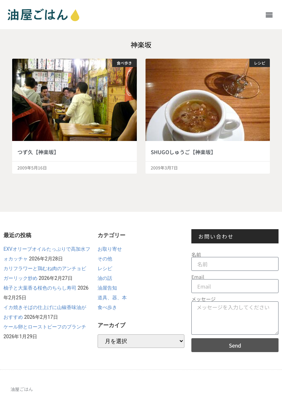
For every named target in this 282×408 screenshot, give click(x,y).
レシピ (105, 268)
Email (197, 276)
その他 (105, 258)
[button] (269, 14)
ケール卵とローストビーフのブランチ (44, 327)
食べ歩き (107, 307)
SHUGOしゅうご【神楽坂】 (183, 152)
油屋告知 (107, 288)
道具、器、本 (112, 297)
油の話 (105, 278)
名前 (196, 254)
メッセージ (203, 299)
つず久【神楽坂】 (38, 152)
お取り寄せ (110, 249)
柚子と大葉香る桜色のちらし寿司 (39, 288)
